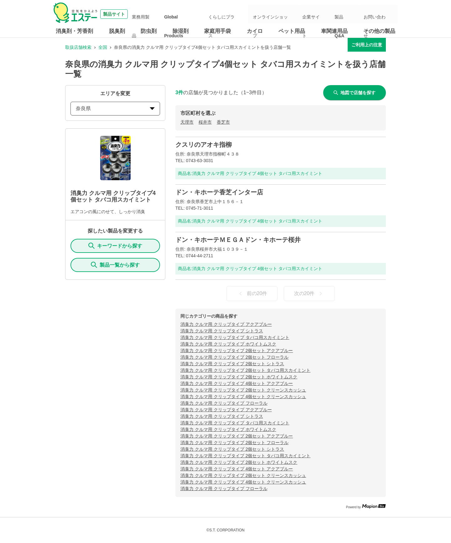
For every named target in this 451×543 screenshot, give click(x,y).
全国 (102, 47)
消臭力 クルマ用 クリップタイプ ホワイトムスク (228, 343)
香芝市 (223, 122)
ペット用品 (291, 31)
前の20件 (252, 293)
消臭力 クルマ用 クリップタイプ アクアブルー (226, 324)
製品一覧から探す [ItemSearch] (115, 265)
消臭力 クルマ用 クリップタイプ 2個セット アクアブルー (236, 350)
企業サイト (329, 14)
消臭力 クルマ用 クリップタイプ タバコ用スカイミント (234, 337)
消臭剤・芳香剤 (74, 31)
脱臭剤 (117, 31)
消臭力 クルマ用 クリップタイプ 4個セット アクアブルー (236, 383)
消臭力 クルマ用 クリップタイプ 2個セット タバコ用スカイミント (245, 370)
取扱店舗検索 (78, 47)
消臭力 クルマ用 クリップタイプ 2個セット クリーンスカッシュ (243, 389)
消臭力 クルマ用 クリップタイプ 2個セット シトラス (232, 363)
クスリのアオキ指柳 (203, 144)
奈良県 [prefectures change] (115, 108)
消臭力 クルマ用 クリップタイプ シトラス (221, 330)
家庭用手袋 (217, 31)
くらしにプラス (250, 14)
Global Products (215, 14)
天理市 (187, 122)
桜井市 (205, 122)
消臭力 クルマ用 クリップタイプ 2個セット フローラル (234, 357)
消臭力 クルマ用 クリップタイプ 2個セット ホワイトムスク (238, 376)
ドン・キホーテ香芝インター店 (219, 192)
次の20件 (309, 293)
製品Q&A (354, 14)
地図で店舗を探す (355, 92)
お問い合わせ (380, 14)
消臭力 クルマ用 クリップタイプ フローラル (223, 403)
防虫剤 (149, 31)
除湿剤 (181, 31)
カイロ (255, 31)
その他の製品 (379, 31)
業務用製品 (184, 14)
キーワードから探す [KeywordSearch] (115, 246)
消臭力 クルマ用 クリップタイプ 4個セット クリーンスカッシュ (243, 396)
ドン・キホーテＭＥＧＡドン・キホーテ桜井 (238, 239)
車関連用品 (334, 31)
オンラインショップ (294, 14)
